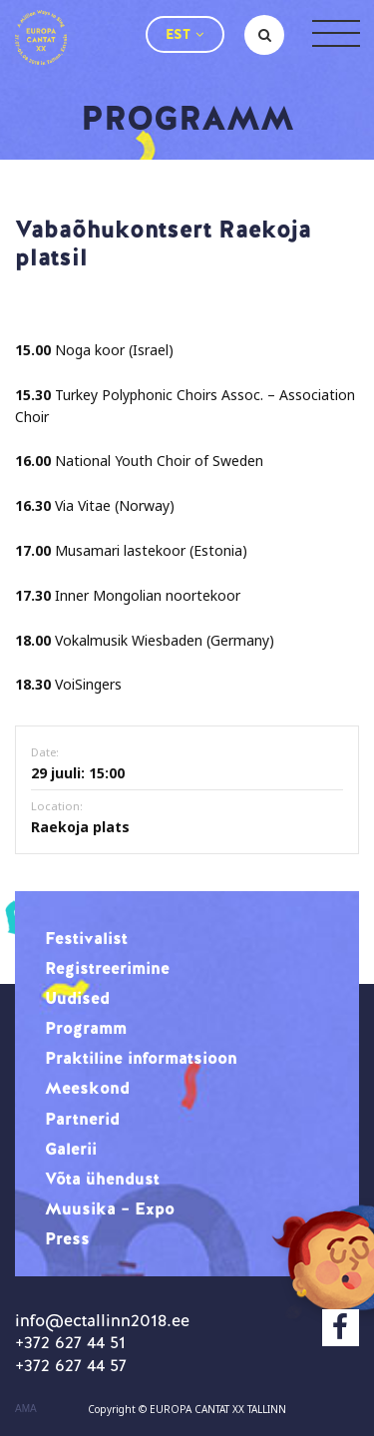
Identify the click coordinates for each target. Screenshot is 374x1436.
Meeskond (87, 1088)
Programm (86, 1028)
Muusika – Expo (110, 1208)
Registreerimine (107, 968)
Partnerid (82, 1119)
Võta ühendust (102, 1179)
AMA (26, 1409)
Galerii (71, 1149)
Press (67, 1238)
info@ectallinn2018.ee (102, 1320)
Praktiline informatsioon (141, 1058)
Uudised (77, 998)
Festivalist (86, 938)
